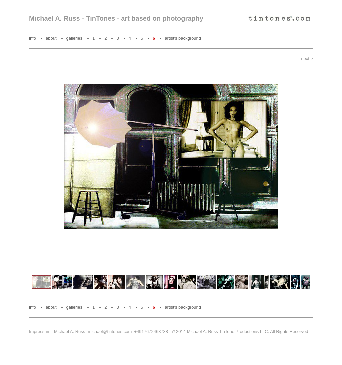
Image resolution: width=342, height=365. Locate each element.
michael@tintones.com (110, 331)
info (32, 38)
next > (307, 58)
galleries (74, 38)
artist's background (183, 38)
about (51, 38)
